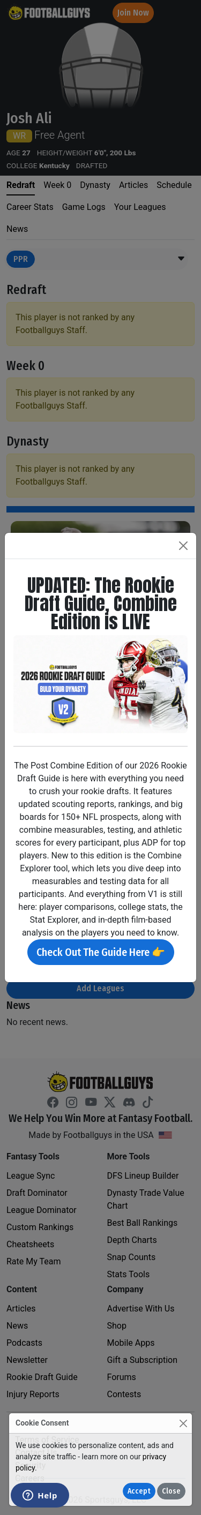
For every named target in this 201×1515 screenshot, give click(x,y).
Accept (139, 1491)
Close (171, 1491)
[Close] (183, 1423)
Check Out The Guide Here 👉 (100, 952)
